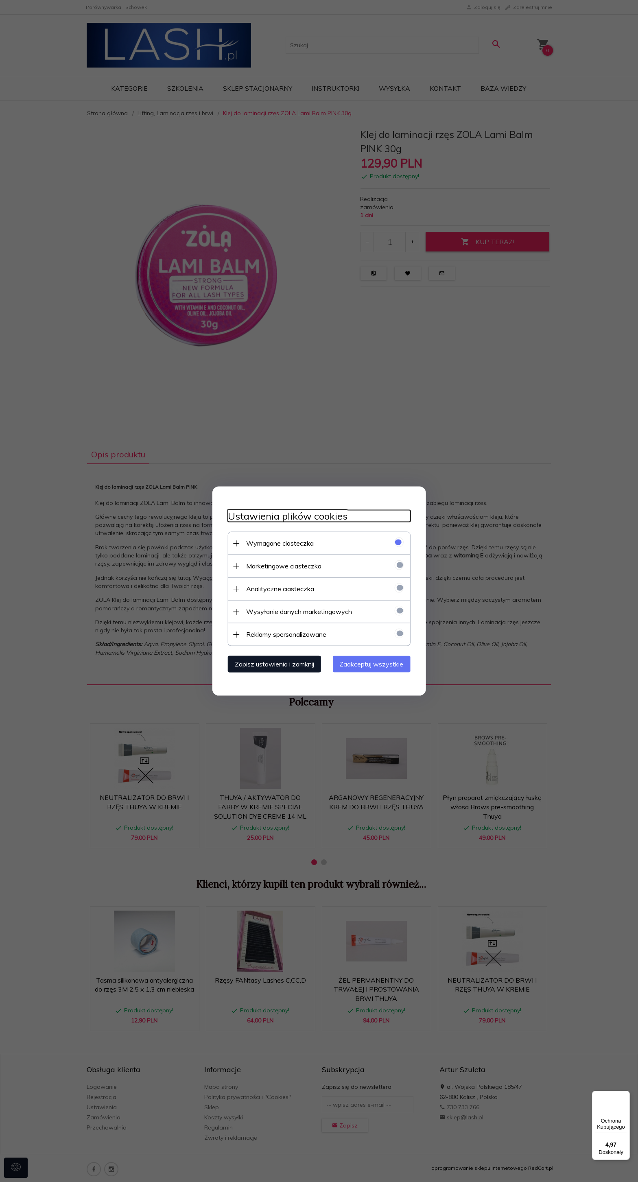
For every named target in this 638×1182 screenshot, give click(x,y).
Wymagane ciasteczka (277, 543)
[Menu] (625, 1096)
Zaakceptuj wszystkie (374, 664)
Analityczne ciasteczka (278, 588)
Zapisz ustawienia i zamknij (272, 664)
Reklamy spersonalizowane (284, 634)
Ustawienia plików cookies (285, 516)
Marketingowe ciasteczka (281, 566)
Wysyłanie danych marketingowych (297, 611)
